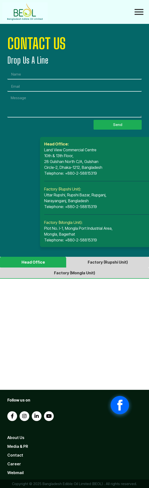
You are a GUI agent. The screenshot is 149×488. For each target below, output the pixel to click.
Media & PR (17, 446)
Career (14, 463)
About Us (15, 437)
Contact (15, 455)
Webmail (15, 472)
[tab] (33, 262)
